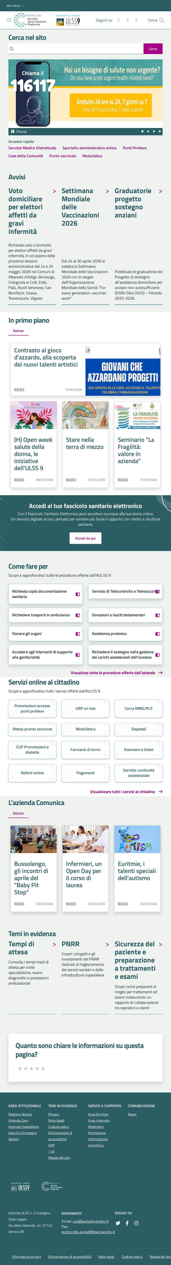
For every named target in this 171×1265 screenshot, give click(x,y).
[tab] (142, 131)
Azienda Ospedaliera (23, 1126)
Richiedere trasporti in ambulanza (41, 615)
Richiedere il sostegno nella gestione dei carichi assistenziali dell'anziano (123, 654)
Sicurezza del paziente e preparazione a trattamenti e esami (135, 961)
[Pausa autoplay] (18, 131)
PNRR (71, 944)
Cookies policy (58, 1126)
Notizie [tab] (18, 330)
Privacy (53, 1114)
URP (51, 1145)
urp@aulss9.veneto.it (91, 1221)
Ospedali (138, 729)
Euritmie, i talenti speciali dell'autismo (137, 871)
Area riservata (99, 1120)
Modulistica (92, 156)
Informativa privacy (26, 1256)
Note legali (56, 1120)
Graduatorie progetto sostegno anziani (133, 203)
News (19, 389)
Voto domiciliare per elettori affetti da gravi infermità (25, 211)
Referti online (32, 773)
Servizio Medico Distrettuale (32, 148)
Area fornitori (98, 1114)
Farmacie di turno (85, 750)
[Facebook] (117, 20)
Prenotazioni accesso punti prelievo (32, 708)
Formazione (97, 1132)
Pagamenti (85, 773)
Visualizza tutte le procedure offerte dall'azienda (113, 672)
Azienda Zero (18, 1120)
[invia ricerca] (153, 48)
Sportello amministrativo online (89, 148)
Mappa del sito (59, 1157)
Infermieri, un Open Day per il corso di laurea (84, 874)
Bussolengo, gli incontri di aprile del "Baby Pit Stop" (31, 878)
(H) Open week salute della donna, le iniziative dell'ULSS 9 (33, 454)
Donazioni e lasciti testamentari (118, 615)
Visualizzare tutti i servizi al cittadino (122, 791)
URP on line (85, 708)
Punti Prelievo (135, 148)
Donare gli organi (26, 633)
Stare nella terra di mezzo (85, 443)
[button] (16, 6)
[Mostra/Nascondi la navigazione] (9, 19)
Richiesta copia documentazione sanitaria (39, 594)
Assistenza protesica (109, 633)
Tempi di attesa (21, 948)
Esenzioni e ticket (138, 750)
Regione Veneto (20, 1114)
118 (51, 1151)
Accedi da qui (85, 538)
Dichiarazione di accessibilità (69, 1256)
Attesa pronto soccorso (32, 729)
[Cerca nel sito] (161, 20)
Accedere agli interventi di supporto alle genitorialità (42, 654)
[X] (134, 20)
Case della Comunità (25, 156)
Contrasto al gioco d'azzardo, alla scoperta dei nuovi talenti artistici (46, 357)
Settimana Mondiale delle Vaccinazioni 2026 (80, 207)
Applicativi (96, 1126)
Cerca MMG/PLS (139, 708)
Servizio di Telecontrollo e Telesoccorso (125, 591)
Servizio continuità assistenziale (138, 772)
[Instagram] (125, 20)
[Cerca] (76, 48)
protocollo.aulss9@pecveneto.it (88, 1232)
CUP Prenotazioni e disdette (32, 749)
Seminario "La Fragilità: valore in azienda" (136, 450)
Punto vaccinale (62, 156)
